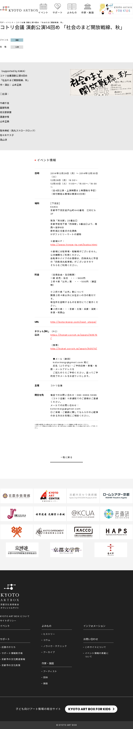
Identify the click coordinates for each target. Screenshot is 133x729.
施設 (45, 683)
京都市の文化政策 (11, 665)
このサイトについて (95, 647)
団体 (45, 677)
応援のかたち (9, 647)
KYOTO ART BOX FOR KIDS (89, 709)
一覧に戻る (66, 457)
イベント (43, 12)
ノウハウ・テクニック (55, 646)
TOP (2, 22)
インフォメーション (94, 626)
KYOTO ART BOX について (15, 616)
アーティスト (50, 671)
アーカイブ (49, 652)
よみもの (72, 12)
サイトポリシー (8, 620)
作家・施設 (87, 12)
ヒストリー (49, 634)
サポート (58, 12)
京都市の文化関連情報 (13, 659)
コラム (46, 640)
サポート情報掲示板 (12, 653)
